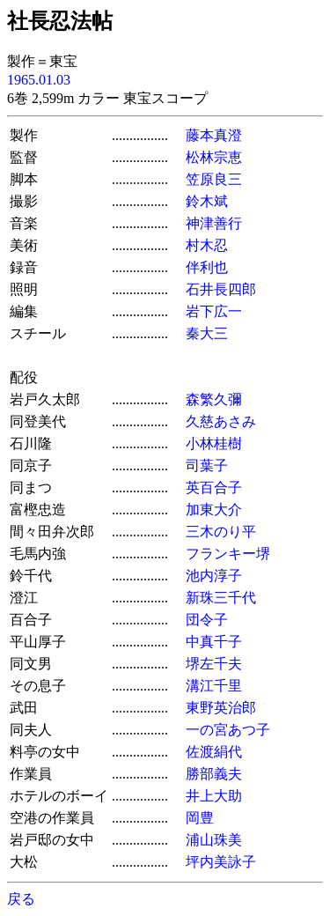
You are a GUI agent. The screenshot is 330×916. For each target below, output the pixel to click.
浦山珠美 (214, 839)
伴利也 (207, 267)
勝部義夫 (214, 773)
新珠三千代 (221, 597)
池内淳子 (214, 575)
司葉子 (207, 465)
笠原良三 (214, 179)
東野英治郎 (221, 707)
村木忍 (207, 245)
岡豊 (200, 817)
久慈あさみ (221, 421)
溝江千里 (214, 685)
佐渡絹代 (214, 751)
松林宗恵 (214, 157)
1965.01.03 (38, 79)
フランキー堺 (228, 553)
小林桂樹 (214, 443)
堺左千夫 (214, 663)
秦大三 (207, 333)
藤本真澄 (214, 135)
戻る (21, 898)
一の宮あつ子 (228, 729)
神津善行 (214, 223)
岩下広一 (214, 311)
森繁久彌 (214, 399)
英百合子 (214, 487)
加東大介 (214, 509)
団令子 (207, 619)
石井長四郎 (221, 289)
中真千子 (214, 641)
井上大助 (214, 795)
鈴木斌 (207, 201)
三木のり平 (221, 531)
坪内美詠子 (221, 861)
